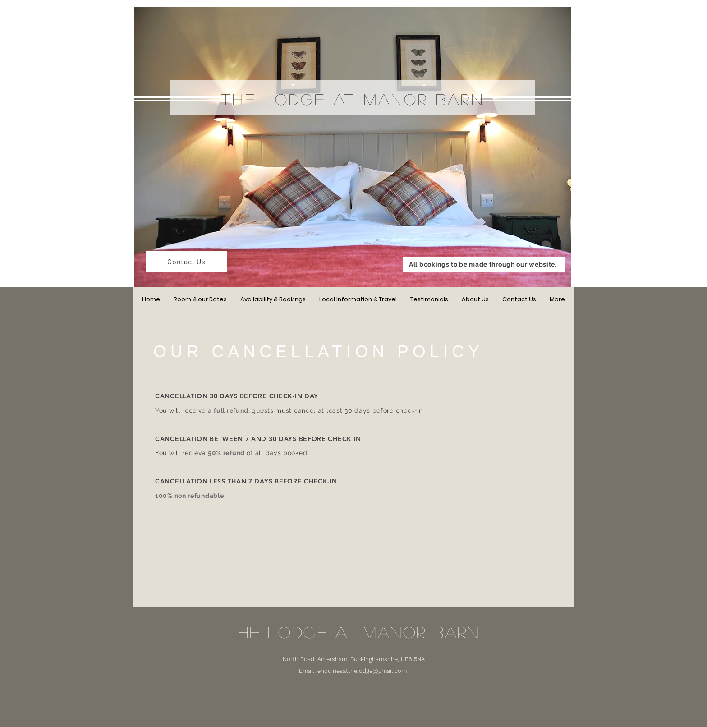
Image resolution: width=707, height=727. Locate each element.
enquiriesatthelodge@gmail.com (362, 670)
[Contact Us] (186, 261)
